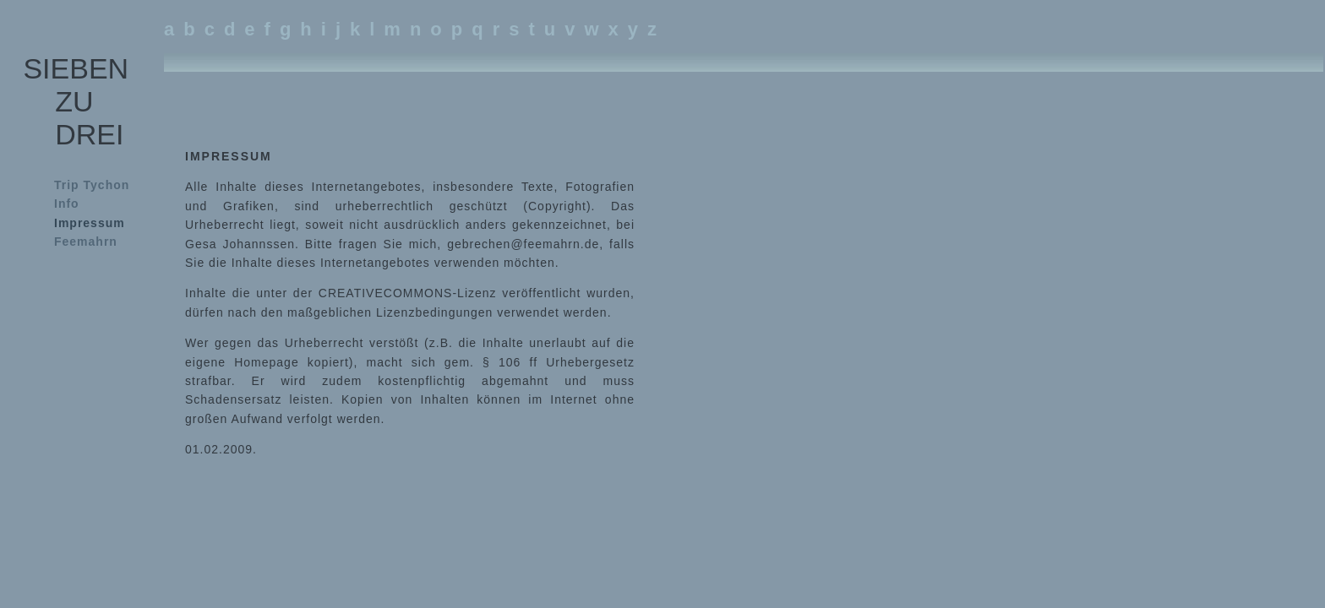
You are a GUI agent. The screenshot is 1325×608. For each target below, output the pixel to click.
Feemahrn (85, 241)
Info (66, 203)
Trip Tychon (91, 185)
